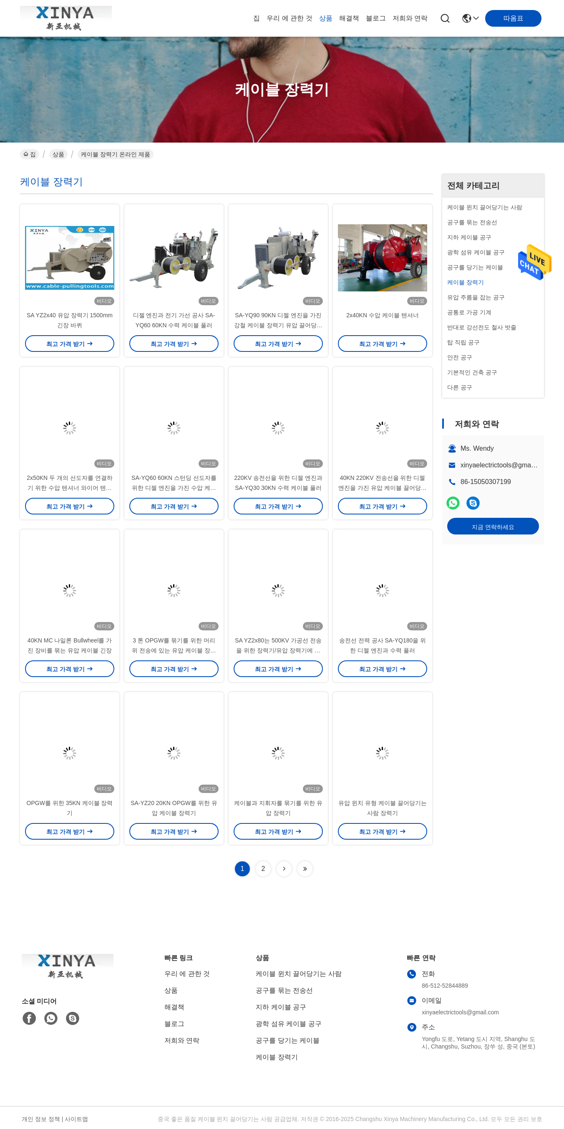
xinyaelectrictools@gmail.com (505, 465)
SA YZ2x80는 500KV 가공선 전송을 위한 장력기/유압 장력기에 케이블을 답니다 (278, 650)
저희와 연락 (410, 18)
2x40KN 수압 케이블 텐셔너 (382, 315)
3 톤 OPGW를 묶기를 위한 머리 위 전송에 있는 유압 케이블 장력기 (174, 650)
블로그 (376, 18)
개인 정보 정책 (41, 1119)
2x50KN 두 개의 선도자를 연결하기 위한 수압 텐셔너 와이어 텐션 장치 (69, 487)
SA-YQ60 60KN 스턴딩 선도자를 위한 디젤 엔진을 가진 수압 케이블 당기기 (174, 487)
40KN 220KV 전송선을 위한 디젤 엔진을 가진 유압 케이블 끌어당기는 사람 (382, 487)
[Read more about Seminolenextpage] (284, 868)
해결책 (349, 18)
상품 (325, 18)
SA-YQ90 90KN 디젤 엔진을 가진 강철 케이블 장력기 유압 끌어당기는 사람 (278, 325)
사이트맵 (76, 1119)
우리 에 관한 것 (289, 18)
